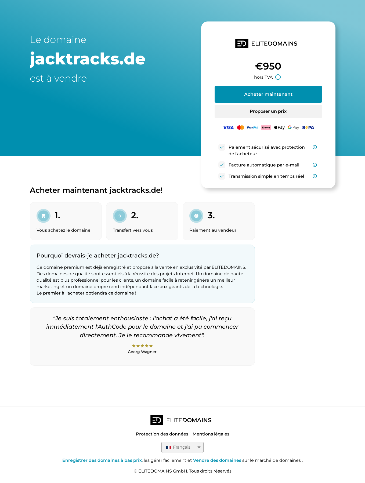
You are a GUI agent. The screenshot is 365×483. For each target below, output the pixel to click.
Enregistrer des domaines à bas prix (102, 460)
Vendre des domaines (217, 460)
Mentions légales (211, 434)
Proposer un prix (268, 111)
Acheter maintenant (268, 94)
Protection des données (162, 434)
